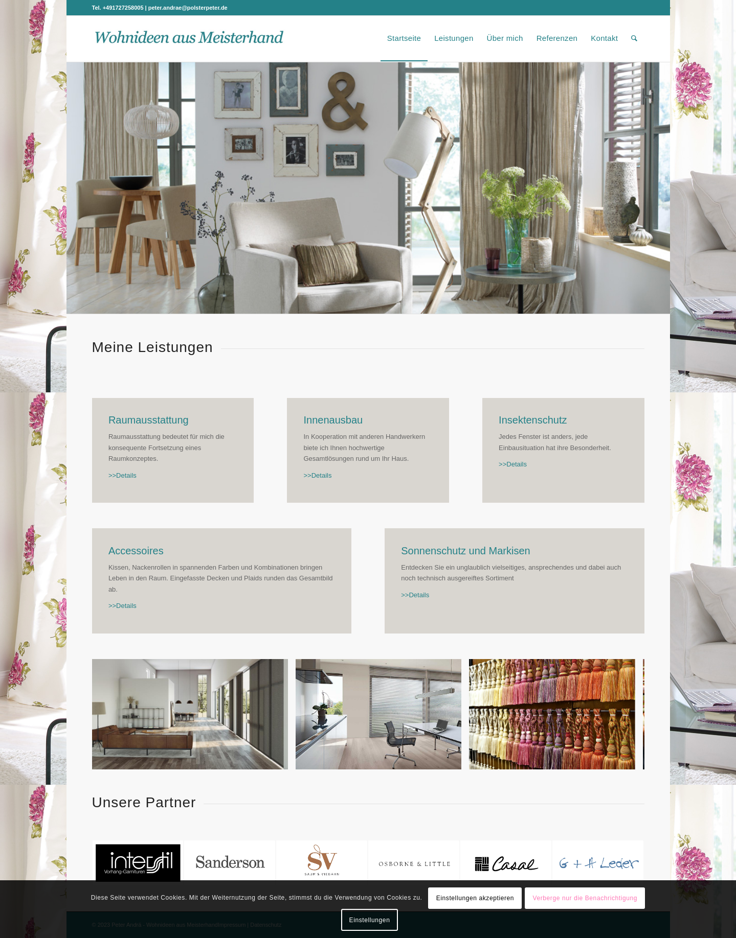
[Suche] (634, 38)
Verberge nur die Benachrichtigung (584, 898)
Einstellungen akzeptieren (475, 898)
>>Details (122, 475)
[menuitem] (404, 38)
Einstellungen (369, 920)
